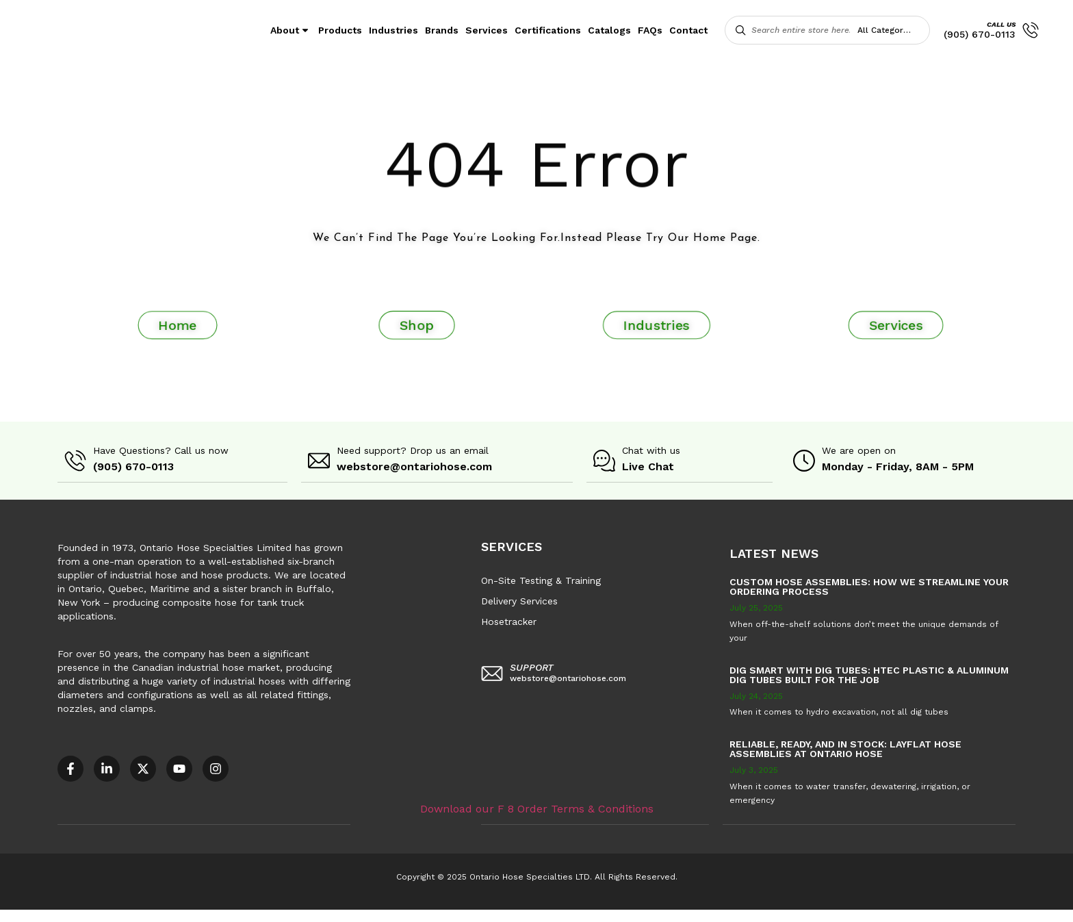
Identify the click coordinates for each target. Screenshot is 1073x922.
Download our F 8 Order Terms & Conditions (537, 807)
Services (486, 30)
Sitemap (616, 915)
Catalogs (609, 30)
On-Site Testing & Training (541, 579)
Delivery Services (519, 600)
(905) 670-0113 (980, 34)
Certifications (548, 30)
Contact (688, 30)
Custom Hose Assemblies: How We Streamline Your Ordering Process (869, 586)
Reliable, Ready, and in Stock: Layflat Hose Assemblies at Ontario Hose (845, 748)
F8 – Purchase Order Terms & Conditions (494, 915)
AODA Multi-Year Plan (223, 915)
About (290, 30)
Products (340, 30)
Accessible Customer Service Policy (84, 915)
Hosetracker (508, 620)
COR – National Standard (338, 915)
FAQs (650, 30)
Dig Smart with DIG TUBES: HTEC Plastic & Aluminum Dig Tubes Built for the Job (869, 674)
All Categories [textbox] (886, 30)
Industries (393, 30)
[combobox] (891, 30)
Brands (441, 30)
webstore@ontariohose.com (414, 466)
